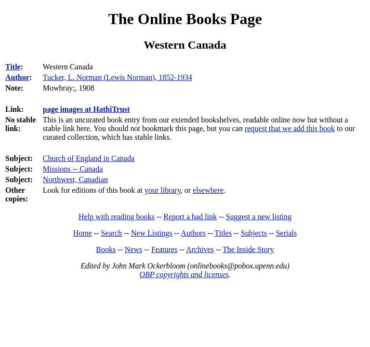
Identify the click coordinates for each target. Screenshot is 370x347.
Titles (223, 233)
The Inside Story (248, 249)
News (133, 249)
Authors (193, 233)
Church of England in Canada (88, 158)
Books (106, 249)
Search (111, 233)
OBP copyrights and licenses (183, 274)
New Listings (151, 233)
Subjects (254, 233)
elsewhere (208, 190)
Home (82, 233)
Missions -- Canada (73, 169)
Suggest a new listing (258, 217)
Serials (286, 233)
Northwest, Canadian (75, 179)
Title (13, 67)
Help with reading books (117, 217)
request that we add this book (290, 128)
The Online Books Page (185, 18)
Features (164, 249)
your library (163, 190)
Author (17, 77)
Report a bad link (190, 217)
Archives (200, 249)
